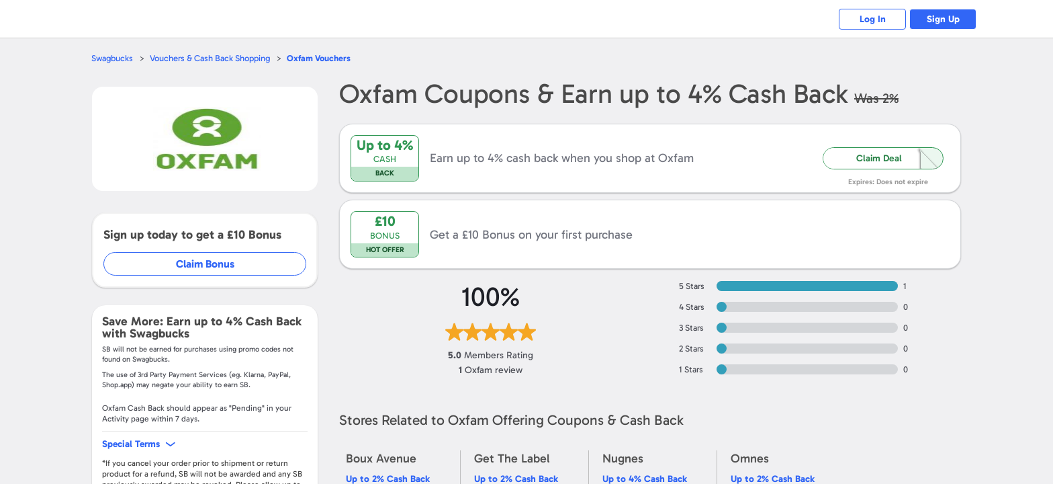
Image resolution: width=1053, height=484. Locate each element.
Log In (873, 19)
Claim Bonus (205, 263)
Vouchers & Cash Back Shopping (210, 58)
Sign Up (943, 19)
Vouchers (319, 58)
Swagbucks (112, 58)
